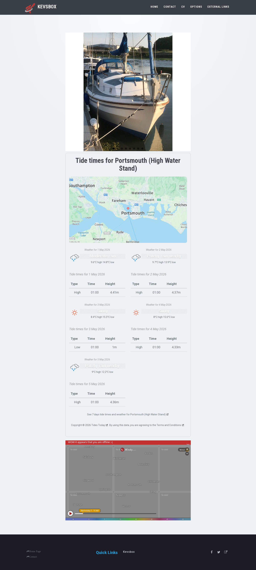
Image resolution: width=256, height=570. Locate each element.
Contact (170, 6)
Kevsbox (40, 7)
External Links (218, 6)
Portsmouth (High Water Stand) (148, 414)
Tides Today (98, 425)
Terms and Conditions (169, 425)
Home (154, 6)
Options (196, 6)
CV (183, 6)
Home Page (35, 551)
